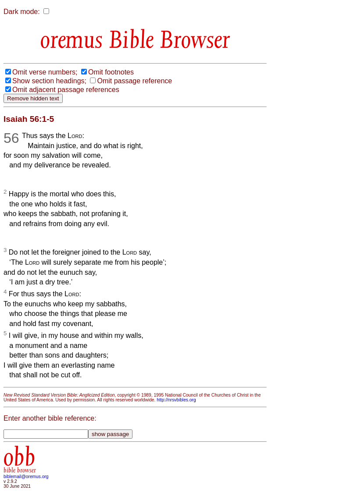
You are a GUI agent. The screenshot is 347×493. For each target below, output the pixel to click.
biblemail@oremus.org (26, 476)
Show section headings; (49, 81)
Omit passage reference (134, 81)
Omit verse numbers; (44, 72)
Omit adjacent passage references (65, 89)
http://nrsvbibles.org (176, 399)
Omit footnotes (111, 72)
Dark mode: (22, 11)
